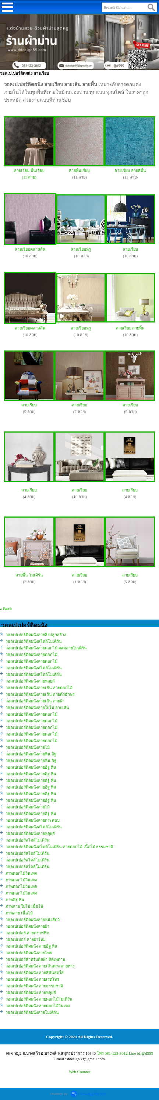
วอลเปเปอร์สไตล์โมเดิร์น (28, 840)
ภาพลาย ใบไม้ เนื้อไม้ (24, 906)
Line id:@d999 (141, 1053)
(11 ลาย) (29, 177)
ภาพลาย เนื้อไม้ (19, 913)
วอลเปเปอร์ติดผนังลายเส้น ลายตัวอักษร (40, 694)
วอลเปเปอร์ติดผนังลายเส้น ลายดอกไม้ (39, 687)
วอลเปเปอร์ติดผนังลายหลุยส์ (30, 681)
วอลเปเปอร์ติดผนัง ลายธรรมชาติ (34, 986)
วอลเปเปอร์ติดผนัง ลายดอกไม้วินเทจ (38, 1006)
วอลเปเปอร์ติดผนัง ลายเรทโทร (32, 979)
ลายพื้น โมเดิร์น (29, 575)
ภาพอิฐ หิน (15, 900)
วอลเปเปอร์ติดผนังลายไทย (29, 953)
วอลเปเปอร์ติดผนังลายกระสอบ (33, 820)
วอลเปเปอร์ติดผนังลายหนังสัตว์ (33, 919)
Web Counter (79, 1071)
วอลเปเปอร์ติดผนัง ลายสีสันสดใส (35, 972)
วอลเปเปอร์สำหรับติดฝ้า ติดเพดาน (36, 959)
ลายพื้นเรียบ (79, 170)
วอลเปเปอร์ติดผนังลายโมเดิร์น (32, 1012)
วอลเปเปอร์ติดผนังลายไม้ (28, 747)
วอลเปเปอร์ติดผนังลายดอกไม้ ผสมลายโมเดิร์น (46, 648)
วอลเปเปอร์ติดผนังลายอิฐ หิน (31, 767)
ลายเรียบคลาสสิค (30, 249)
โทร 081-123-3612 (112, 1053)
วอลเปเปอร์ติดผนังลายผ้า (27, 926)
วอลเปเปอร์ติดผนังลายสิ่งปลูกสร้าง (36, 634)
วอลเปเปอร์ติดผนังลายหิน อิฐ (31, 754)
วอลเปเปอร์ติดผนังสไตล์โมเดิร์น (34, 641)
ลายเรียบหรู (81, 249)
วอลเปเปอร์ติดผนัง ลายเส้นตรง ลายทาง (40, 966)
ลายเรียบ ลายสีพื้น (130, 170)
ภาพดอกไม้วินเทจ (21, 873)
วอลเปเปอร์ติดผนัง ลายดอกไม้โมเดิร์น (39, 999)
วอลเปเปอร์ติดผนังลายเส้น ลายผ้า (35, 701)
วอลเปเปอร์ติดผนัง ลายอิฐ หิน (31, 946)
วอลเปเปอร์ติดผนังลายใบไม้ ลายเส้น (37, 707)
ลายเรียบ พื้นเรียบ (29, 170)
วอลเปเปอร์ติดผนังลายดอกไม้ (31, 654)
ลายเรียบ (130, 249)
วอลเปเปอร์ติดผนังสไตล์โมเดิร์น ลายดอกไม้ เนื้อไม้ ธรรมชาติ (59, 847)
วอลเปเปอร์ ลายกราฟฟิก (27, 933)
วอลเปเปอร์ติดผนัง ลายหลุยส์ (31, 992)
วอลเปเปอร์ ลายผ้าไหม (26, 939)
